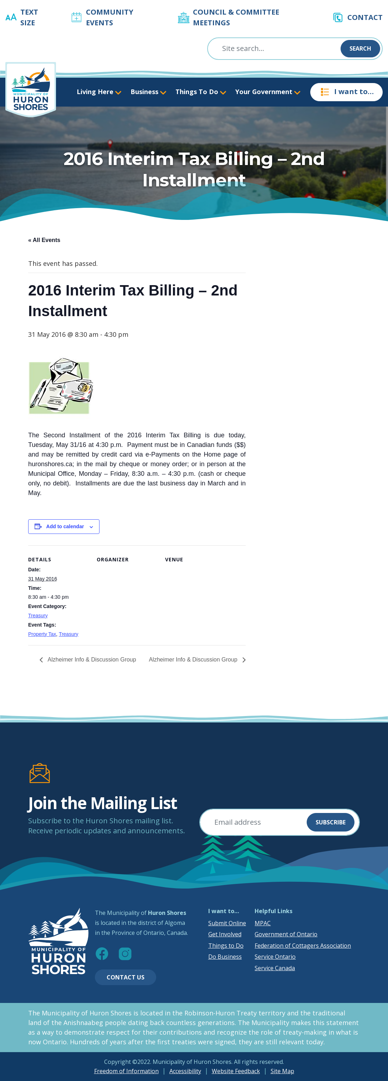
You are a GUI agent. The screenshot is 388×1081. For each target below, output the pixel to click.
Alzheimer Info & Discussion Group (91, 660)
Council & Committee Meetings (236, 17)
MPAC (263, 923)
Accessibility (185, 1071)
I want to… (346, 92)
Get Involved (224, 934)
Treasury (38, 615)
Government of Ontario (286, 934)
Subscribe (331, 822)
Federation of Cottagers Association (303, 945)
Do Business (225, 957)
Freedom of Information (126, 1071)
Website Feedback (236, 1071)
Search (360, 48)
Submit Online (227, 923)
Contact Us (125, 977)
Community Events (109, 17)
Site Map (282, 1071)
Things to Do (226, 945)
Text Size (29, 17)
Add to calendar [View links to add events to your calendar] (65, 526)
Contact (365, 17)
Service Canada (275, 968)
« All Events (44, 240)
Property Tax (42, 634)
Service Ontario (275, 957)
